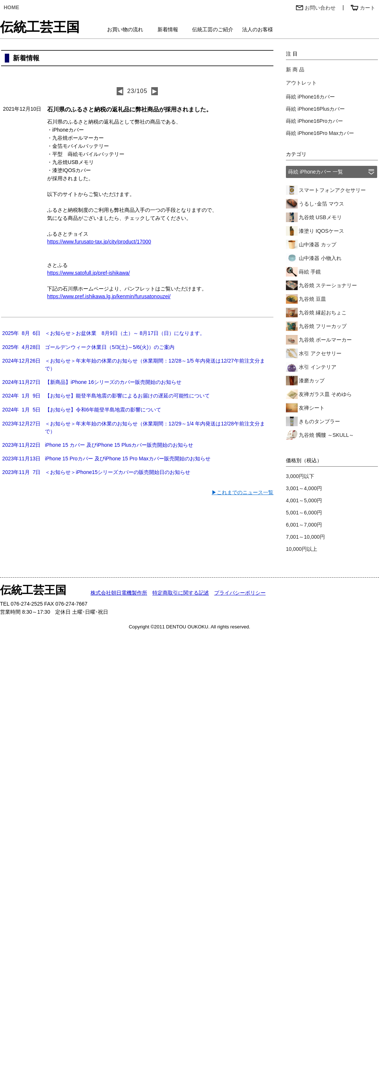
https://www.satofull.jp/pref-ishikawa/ (88, 273)
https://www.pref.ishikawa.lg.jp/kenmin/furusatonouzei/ (108, 296)
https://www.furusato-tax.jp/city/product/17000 (99, 242)
